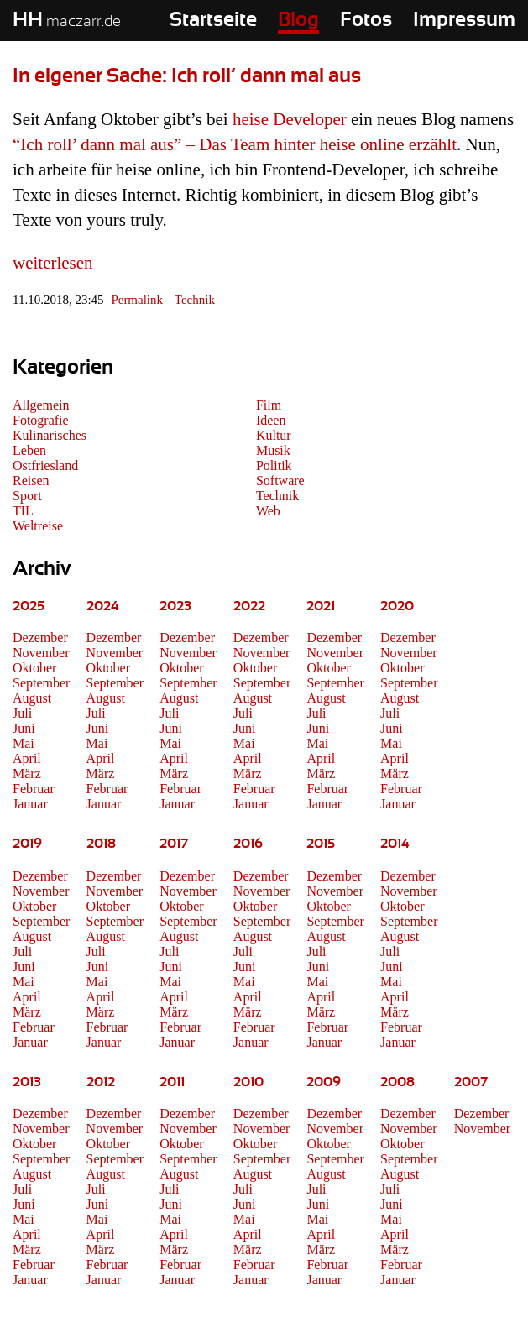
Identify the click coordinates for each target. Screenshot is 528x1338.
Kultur (273, 435)
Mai (23, 743)
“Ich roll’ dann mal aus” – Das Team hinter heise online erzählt (235, 144)
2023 (175, 606)
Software (280, 480)
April (27, 758)
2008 (397, 1082)
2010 (248, 1082)
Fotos (366, 20)
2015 (320, 843)
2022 (249, 606)
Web (268, 511)
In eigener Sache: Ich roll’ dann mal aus (187, 76)
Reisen (31, 480)
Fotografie (41, 420)
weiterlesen (53, 263)
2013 (27, 1082)
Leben (29, 450)
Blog (298, 20)
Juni (24, 728)
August (32, 698)
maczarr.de (67, 21)
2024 (102, 606)
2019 (27, 843)
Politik (274, 465)
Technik (195, 299)
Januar (30, 804)
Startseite (213, 20)
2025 (28, 606)
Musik (273, 450)
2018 (101, 843)
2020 (397, 606)
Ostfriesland (45, 465)
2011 (172, 1082)
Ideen (271, 420)
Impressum (464, 20)
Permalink (137, 299)
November (41, 652)
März (27, 773)
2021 (320, 606)
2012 (100, 1082)
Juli (22, 713)
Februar (34, 788)
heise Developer (290, 119)
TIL (23, 511)
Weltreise (38, 526)
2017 (173, 843)
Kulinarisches (49, 435)
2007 (471, 1082)
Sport (27, 496)
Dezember (40, 637)
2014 (395, 843)
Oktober (34, 668)
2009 (323, 1082)
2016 (248, 843)
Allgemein (41, 405)
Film (268, 405)
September (41, 683)
